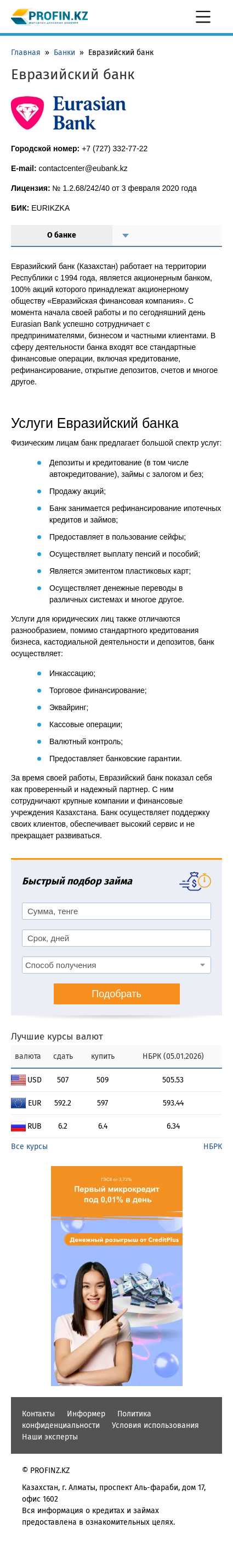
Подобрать (116, 993)
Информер (86, 1414)
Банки (64, 52)
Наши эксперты (50, 1437)
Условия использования (155, 1425)
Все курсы (29, 1146)
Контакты (38, 1414)
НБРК (212, 1146)
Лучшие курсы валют (57, 1036)
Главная (26, 52)
